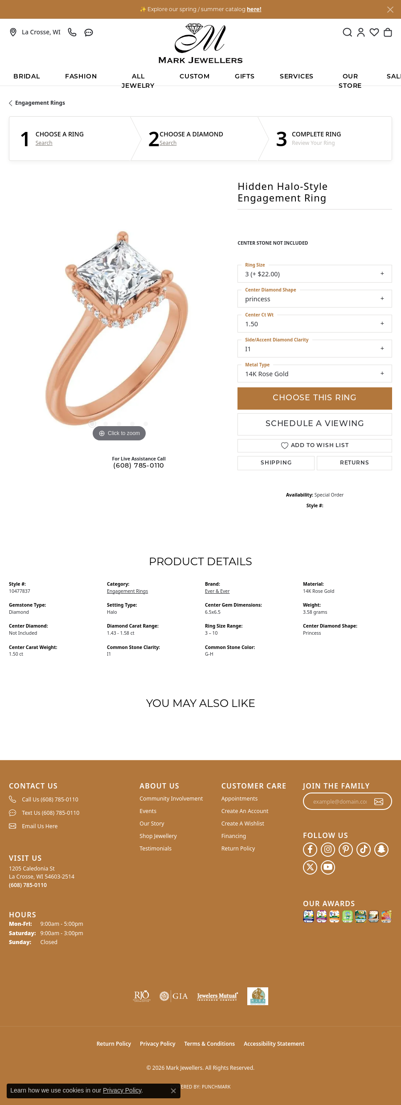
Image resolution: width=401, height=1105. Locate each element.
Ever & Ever (217, 591)
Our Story (151, 823)
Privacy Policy (157, 1043)
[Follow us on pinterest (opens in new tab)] (346, 849)
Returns (354, 463)
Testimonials (155, 848)
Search (44, 143)
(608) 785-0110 (138, 466)
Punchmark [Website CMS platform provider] (216, 1087)
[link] (35, 32)
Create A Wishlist (242, 823)
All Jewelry (138, 80)
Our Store (350, 80)
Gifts (245, 77)
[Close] (390, 9)
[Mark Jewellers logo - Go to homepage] (200, 43)
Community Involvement (171, 798)
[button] (347, 32)
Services (297, 77)
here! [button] (254, 9)
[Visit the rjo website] (142, 996)
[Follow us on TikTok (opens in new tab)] (363, 849)
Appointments (239, 798)
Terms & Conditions (209, 1043)
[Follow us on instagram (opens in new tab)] (328, 849)
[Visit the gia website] (174, 996)
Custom (195, 77)
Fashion (81, 77)
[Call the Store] (28, 885)
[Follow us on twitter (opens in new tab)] (310, 867)
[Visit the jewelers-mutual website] (217, 996)
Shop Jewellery (157, 836)
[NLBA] (257, 996)
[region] (119, 334)
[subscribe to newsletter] (379, 801)
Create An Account (245, 811)
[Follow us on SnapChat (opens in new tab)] (381, 849)
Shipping (276, 463)
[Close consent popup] (173, 1090)
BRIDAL (26, 77)
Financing (233, 836)
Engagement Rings (40, 103)
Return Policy (238, 848)
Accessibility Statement (274, 1043)
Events (147, 811)
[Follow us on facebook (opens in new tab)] (310, 849)
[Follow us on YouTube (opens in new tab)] (328, 867)
